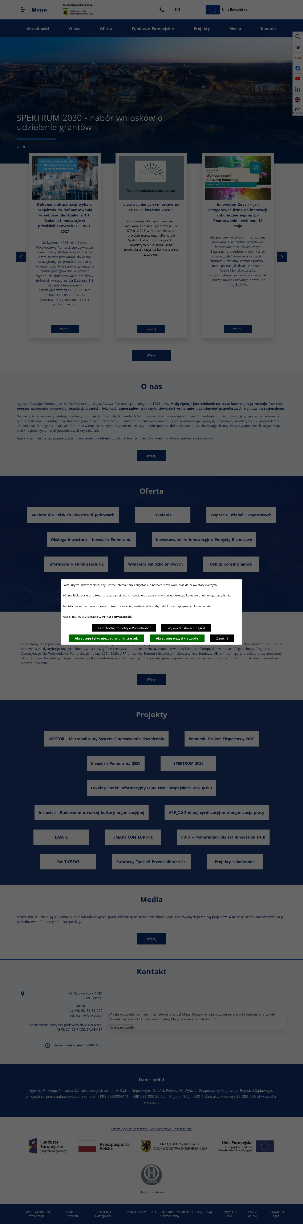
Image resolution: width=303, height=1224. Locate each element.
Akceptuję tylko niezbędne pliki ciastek (106, 638)
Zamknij (222, 638)
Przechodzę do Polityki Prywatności (124, 628)
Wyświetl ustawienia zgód (186, 628)
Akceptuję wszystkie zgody (177, 638)
